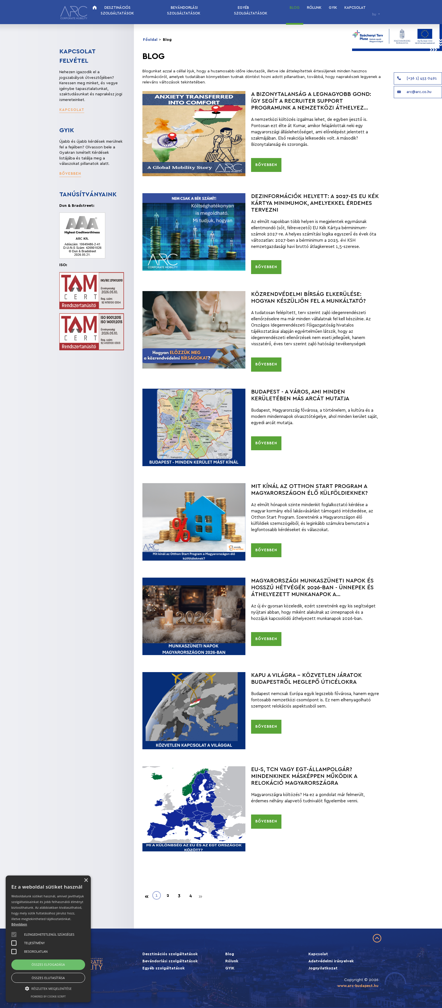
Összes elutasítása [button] (48, 978)
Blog (295, 7)
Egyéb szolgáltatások (250, 10)
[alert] (48, 939)
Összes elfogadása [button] (48, 964)
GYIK (333, 7)
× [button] (86, 880)
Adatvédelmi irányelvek (331, 961)
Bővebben (19, 924)
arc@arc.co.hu (414, 92)
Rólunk (314, 7)
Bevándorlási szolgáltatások (183, 10)
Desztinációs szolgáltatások (117, 10)
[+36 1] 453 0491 (416, 78)
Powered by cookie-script (48, 996)
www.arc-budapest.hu (357, 986)
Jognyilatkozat (323, 968)
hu (374, 14)
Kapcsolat (355, 7)
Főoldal (150, 39)
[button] (71, 110)
